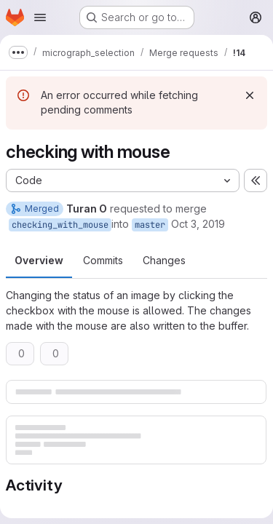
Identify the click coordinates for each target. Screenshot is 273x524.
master (150, 225)
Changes (164, 260)
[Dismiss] (249, 95)
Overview (39, 260)
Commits (103, 260)
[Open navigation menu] (40, 17)
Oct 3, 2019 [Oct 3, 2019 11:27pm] (198, 224)
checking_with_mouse (60, 225)
